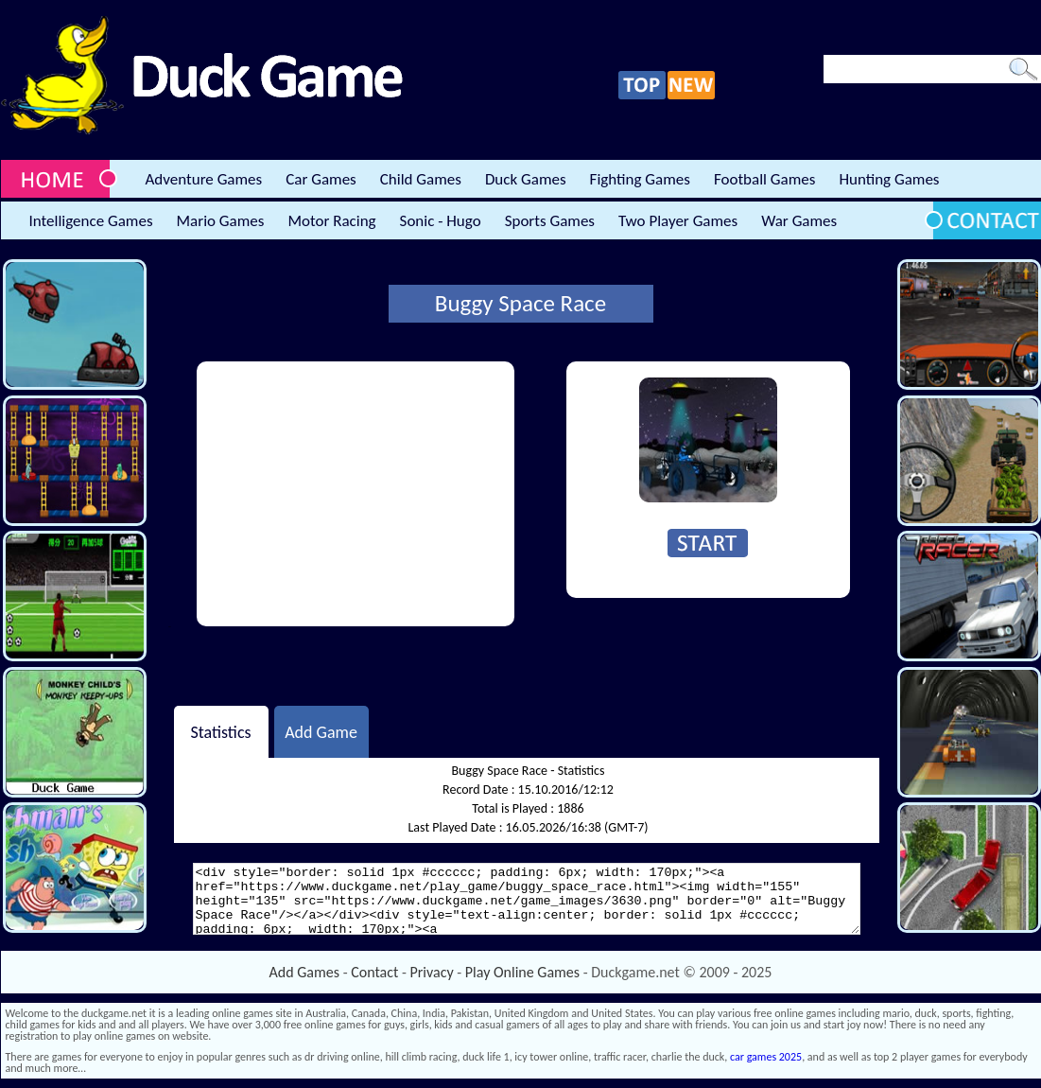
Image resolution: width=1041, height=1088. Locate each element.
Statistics (220, 731)
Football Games (764, 179)
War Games (799, 221)
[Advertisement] (355, 493)
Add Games (304, 972)
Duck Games (525, 179)
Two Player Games (677, 221)
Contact (374, 972)
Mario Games (221, 221)
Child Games (420, 179)
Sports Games (550, 221)
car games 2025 (766, 1056)
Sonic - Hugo (440, 221)
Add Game (321, 731)
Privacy (432, 972)
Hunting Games (889, 179)
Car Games (321, 179)
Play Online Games (522, 972)
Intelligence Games (91, 221)
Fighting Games (640, 179)
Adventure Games (204, 179)
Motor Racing (331, 221)
